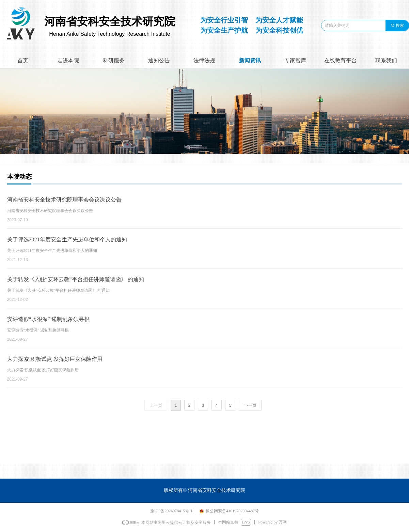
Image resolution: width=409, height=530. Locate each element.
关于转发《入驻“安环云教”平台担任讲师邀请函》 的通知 (75, 279)
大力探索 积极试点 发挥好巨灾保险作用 (55, 359)
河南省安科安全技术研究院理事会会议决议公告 (64, 200)
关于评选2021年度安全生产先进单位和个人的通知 (67, 239)
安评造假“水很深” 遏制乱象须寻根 (48, 319)
